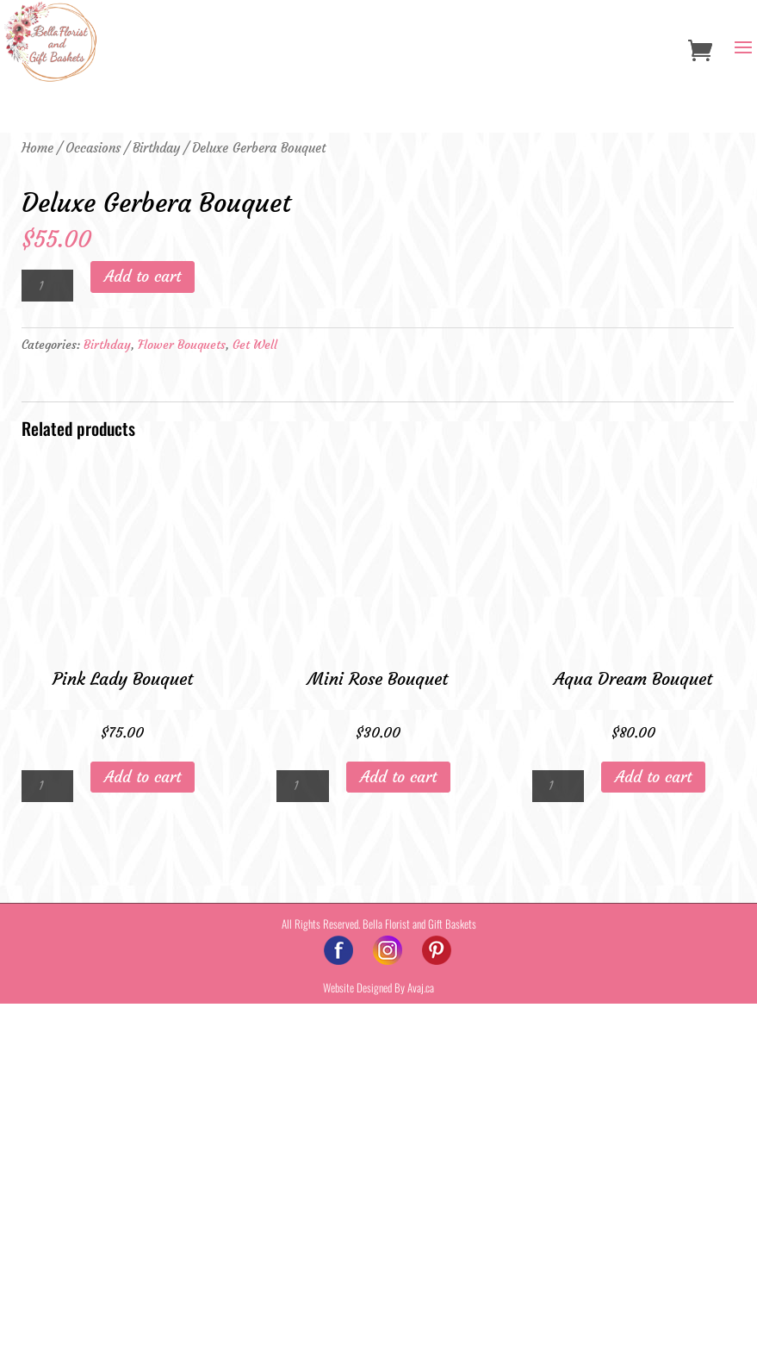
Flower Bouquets (182, 697)
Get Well (255, 697)
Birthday (156, 148)
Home (37, 148)
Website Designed (357, 1339)
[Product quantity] (47, 638)
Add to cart (142, 628)
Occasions (93, 148)
